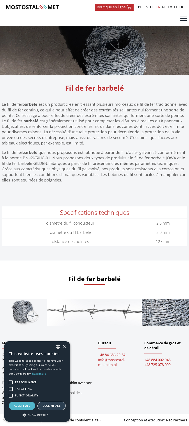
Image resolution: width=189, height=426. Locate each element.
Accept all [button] (22, 406)
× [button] (64, 346)
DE (152, 7)
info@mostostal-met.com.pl (111, 362)
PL (140, 7)
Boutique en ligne (114, 7)
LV (170, 7)
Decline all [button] (51, 406)
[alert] (37, 381)
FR (158, 7)
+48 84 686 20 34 (111, 354)
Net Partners (176, 420)
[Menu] (183, 19)
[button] (37, 415)
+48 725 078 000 (157, 364)
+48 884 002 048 (157, 359)
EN (146, 7)
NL (164, 7)
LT (176, 7)
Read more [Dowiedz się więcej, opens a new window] (39, 373)
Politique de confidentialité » (77, 420)
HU (182, 7)
